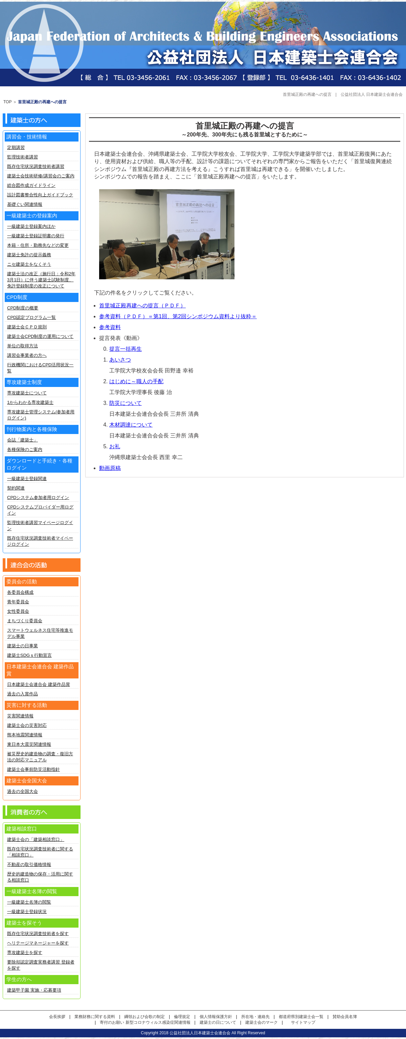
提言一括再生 (125, 349)
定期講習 (16, 147)
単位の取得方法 (22, 345)
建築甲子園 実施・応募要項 (34, 990)
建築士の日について (218, 1022)
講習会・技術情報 (26, 136)
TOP (7, 102)
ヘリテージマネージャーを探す (38, 943)
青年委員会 (18, 601)
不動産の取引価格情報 (29, 864)
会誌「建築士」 (22, 439)
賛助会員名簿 (345, 1016)
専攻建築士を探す (24, 952)
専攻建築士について (27, 392)
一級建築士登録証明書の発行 (35, 235)
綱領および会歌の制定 (144, 1016)
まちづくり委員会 (24, 620)
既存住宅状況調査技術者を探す (38, 933)
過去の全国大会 (22, 791)
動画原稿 (110, 468)
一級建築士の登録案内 (31, 215)
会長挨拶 (57, 1016)
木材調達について (131, 425)
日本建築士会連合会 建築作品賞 (38, 684)
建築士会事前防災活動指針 (33, 769)
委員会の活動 (21, 581)
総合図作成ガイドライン (31, 185)
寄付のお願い (112, 1022)
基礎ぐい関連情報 (24, 204)
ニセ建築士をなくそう (29, 264)
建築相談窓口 (21, 828)
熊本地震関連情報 (24, 734)
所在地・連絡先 (255, 1016)
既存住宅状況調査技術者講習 (35, 166)
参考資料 (110, 327)
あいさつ (120, 360)
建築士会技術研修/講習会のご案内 (40, 175)
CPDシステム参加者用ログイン (38, 497)
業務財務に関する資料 (94, 1016)
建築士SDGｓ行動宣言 (29, 655)
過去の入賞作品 (22, 693)
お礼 (114, 446)
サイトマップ (303, 1022)
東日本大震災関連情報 (29, 744)
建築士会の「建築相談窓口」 (35, 839)
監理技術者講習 (22, 156)
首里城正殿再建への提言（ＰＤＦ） (142, 305)
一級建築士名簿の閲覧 (29, 902)
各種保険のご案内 (24, 449)
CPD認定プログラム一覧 (31, 317)
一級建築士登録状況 (27, 911)
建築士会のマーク (261, 1022)
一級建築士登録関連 (27, 478)
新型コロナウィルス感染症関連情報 (158, 1022)
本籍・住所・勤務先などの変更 (38, 245)
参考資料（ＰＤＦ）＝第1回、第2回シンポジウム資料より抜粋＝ (178, 316)
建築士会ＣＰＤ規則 (27, 326)
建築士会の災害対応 (27, 725)
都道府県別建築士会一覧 (301, 1016)
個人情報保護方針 (216, 1016)
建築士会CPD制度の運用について (40, 336)
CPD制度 (16, 297)
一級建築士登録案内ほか (31, 226)
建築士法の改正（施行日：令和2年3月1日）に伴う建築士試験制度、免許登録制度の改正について (41, 279)
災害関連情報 (20, 715)
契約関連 (16, 488)
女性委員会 (18, 611)
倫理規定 (182, 1016)
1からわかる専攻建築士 (30, 402)
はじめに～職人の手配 (136, 381)
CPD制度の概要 (22, 307)
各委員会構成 (20, 592)
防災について (125, 403)
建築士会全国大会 (26, 780)
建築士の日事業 (22, 645)
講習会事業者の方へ (27, 355)
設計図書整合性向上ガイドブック (40, 194)
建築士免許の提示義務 (29, 254)
